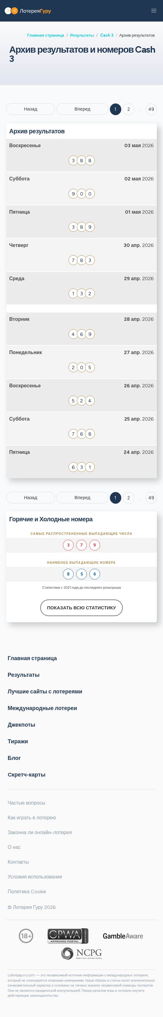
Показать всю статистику (81, 608)
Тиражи (18, 741)
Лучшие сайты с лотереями (45, 691)
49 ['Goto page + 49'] (151, 109)
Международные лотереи (42, 708)
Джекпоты (21, 724)
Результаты (82, 35)
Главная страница (45, 35)
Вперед (83, 109)
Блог (14, 758)
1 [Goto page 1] (115, 109)
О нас (14, 847)
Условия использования (35, 877)
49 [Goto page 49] (151, 498)
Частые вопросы (26, 803)
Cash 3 (107, 35)
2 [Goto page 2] (128, 109)
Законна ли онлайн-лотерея (40, 832)
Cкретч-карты (26, 774)
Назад (30, 109)
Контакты (18, 862)
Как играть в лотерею (32, 818)
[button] (154, 11)
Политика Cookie (27, 891)
